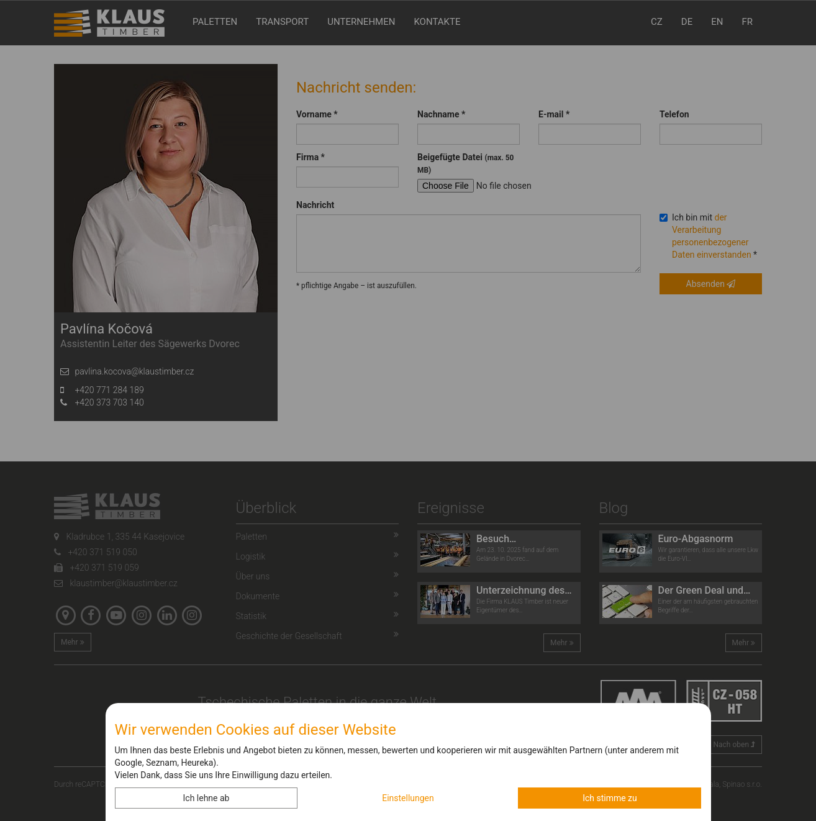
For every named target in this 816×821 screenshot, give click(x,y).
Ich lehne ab (206, 798)
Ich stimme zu (610, 798)
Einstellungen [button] (408, 798)
